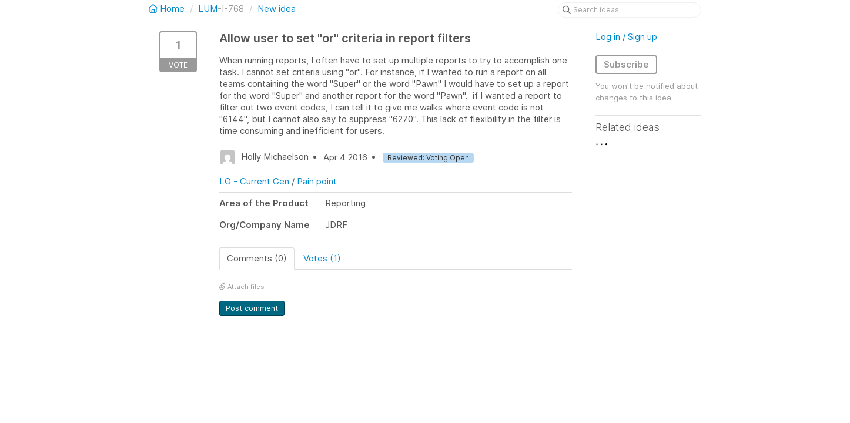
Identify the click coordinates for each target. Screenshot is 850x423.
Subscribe (626, 64)
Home (168, 8)
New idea (276, 8)
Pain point (317, 181)
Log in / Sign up (626, 36)
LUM (207, 8)
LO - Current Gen (254, 181)
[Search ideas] (629, 10)
